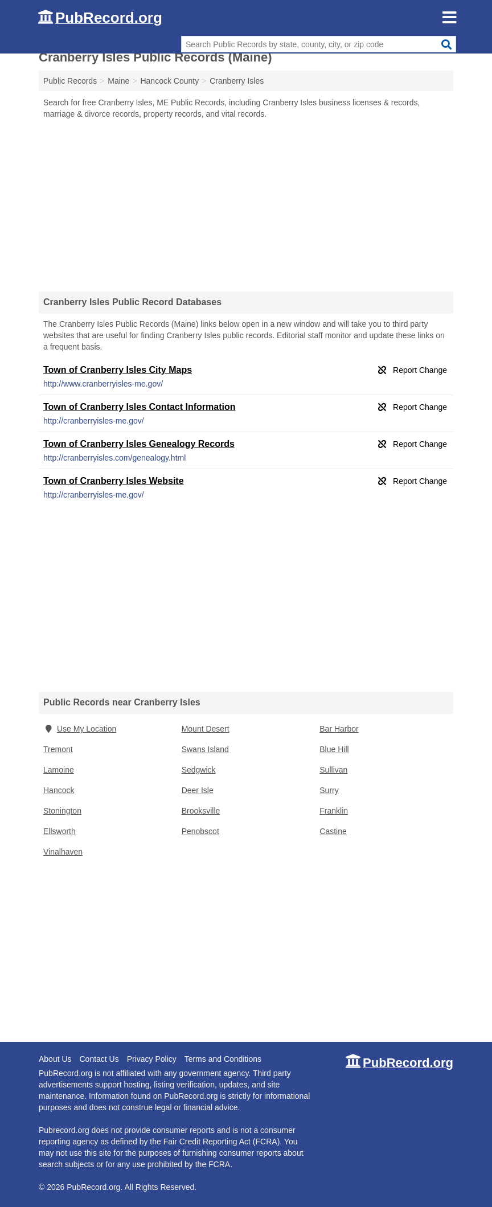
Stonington (62, 810)
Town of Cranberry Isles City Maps (117, 370)
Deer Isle (198, 790)
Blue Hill (333, 749)
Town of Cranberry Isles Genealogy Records (139, 444)
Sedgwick (199, 769)
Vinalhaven (63, 851)
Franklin (333, 810)
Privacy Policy (152, 1059)
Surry (328, 790)
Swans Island (205, 749)
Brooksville (201, 810)
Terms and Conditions (222, 1059)
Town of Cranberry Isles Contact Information (139, 407)
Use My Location (79, 728)
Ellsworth (59, 831)
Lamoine (58, 769)
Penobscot (200, 831)
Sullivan (333, 769)
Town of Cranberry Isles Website (113, 481)
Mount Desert (205, 728)
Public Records (70, 80)
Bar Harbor (338, 728)
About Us (55, 1059)
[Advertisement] (246, 205)
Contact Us (98, 1059)
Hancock (58, 790)
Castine (332, 831)
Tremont (58, 749)
